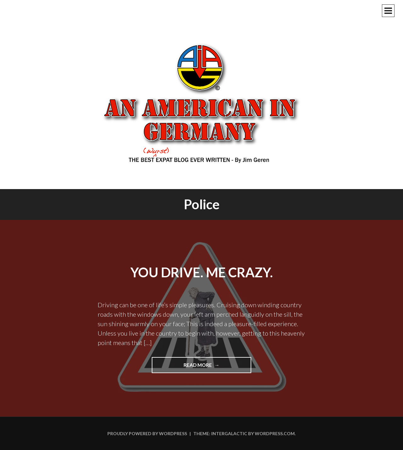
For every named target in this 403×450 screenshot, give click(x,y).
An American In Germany (201, 102)
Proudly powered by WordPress (147, 433)
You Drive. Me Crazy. (201, 272)
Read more (208, 367)
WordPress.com (275, 433)
